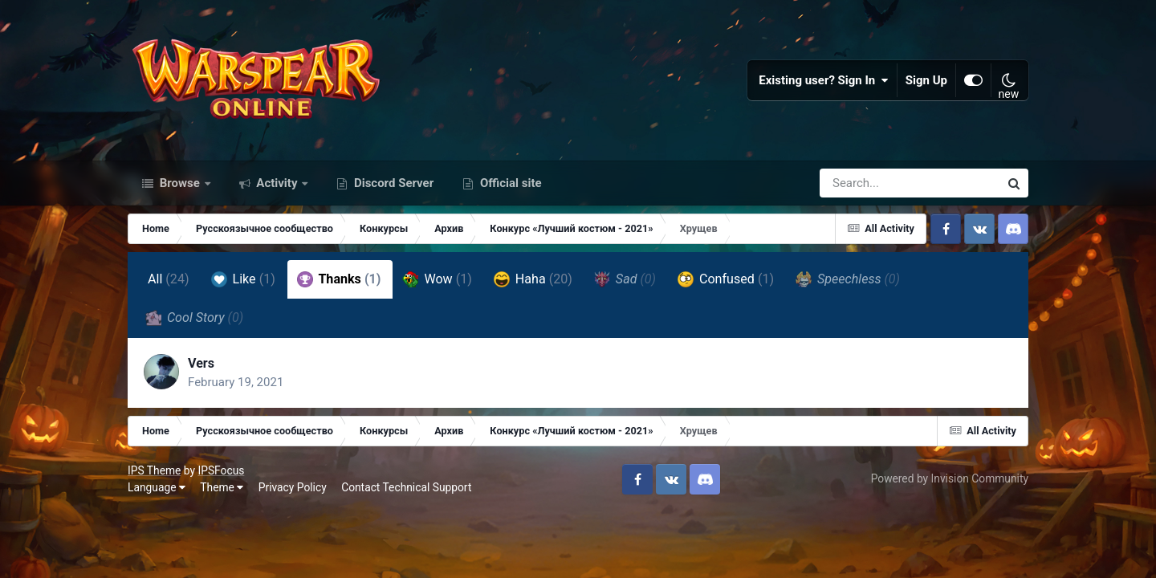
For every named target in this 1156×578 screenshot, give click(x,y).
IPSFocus (220, 470)
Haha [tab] (533, 279)
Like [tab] (243, 279)
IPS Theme (154, 470)
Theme (221, 487)
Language (156, 487)
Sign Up (926, 80)
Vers (201, 363)
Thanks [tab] (339, 279)
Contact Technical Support (406, 487)
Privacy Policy (292, 487)
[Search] (864, 183)
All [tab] (168, 279)
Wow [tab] (436, 279)
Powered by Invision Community (949, 478)
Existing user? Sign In (824, 80)
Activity (277, 183)
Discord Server (392, 183)
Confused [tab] (726, 279)
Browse (180, 183)
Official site (509, 183)
